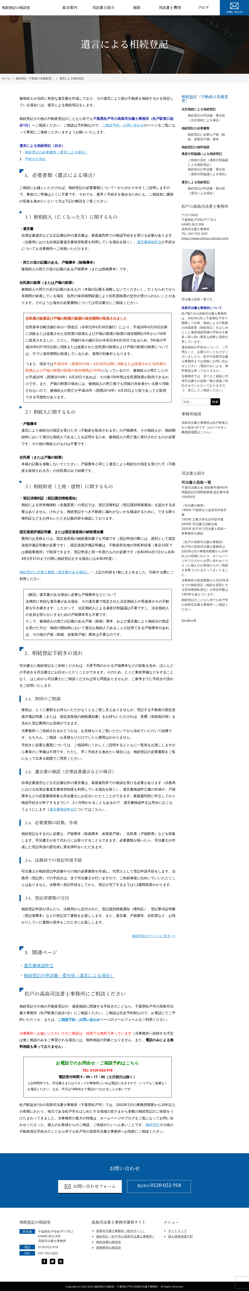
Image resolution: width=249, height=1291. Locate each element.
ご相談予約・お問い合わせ (123, 125)
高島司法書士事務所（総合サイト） (121, 1231)
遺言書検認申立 (149, 242)
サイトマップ (177, 1231)
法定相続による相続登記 (198, 109)
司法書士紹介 (103, 7)
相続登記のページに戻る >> (153, 936)
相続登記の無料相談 (195, 147)
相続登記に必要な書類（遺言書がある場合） (54, 572)
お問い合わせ (234, 7)
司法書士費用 (170, 7)
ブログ (203, 7)
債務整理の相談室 (108, 1247)
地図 (136, 7)
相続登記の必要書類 (195, 128)
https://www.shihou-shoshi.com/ (205, 238)
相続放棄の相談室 (108, 1242)
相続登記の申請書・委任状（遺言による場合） (69, 975)
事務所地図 (189, 432)
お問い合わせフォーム (90, 1186)
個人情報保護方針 (180, 1236)
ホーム (6, 78)
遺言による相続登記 (72, 78)
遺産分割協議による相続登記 (201, 154)
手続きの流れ (35, 158)
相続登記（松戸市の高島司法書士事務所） (125, 1236)
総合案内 (69, 7)
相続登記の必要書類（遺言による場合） (56, 152)
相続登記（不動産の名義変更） (35, 78)
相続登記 (153, 1124)
